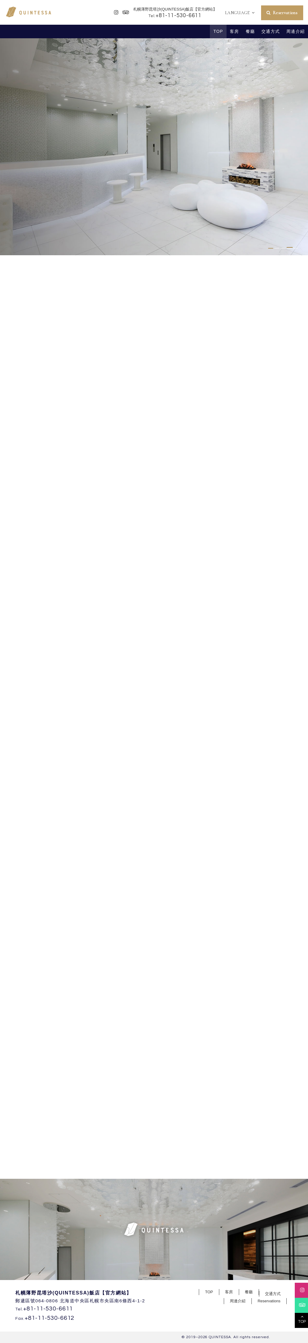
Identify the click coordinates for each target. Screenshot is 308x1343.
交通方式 (270, 31)
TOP (218, 31)
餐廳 (250, 31)
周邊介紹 (295, 31)
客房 (234, 31)
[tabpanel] (154, 146)
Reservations (285, 12)
